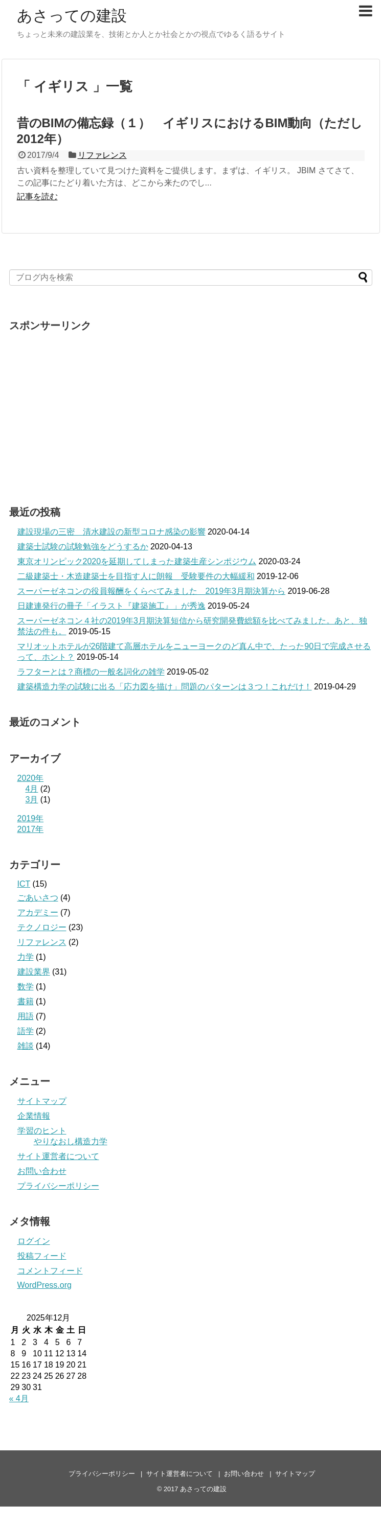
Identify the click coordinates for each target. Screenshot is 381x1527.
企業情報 (33, 1116)
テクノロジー (41, 927)
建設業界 (33, 971)
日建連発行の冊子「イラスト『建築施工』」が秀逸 (111, 605)
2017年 (30, 829)
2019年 (30, 818)
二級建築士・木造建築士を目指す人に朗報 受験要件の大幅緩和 (136, 576)
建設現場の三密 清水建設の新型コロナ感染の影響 (111, 531)
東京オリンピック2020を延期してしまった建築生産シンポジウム (137, 561)
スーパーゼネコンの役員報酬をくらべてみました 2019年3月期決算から (151, 591)
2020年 (30, 778)
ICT (23, 884)
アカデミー (37, 912)
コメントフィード (50, 1270)
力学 (25, 957)
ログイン (33, 1241)
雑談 (25, 1046)
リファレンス (102, 155)
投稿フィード (41, 1256)
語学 (25, 1031)
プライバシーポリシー (58, 1186)
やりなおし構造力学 (70, 1141)
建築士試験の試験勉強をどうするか (82, 546)
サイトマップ (41, 1101)
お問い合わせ (41, 1171)
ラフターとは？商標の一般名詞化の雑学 (91, 671)
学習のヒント (41, 1130)
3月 (32, 799)
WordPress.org (44, 1285)
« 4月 (19, 1398)
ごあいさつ (37, 897)
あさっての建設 (72, 15)
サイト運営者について (58, 1156)
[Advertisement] (95, 408)
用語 (25, 1016)
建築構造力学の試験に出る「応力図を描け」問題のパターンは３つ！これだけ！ (164, 686)
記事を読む (37, 196)
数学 (25, 986)
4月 (32, 788)
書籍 (25, 1001)
